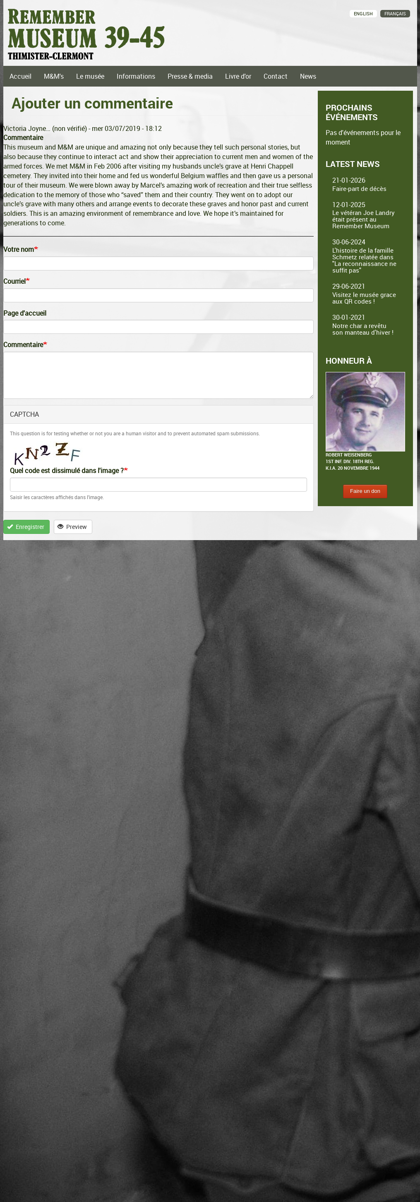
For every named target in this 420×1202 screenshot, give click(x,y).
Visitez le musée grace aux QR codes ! (364, 297)
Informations (136, 76)
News (308, 76)
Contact (276, 76)
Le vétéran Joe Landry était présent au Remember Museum (363, 219)
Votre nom (18, 249)
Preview (72, 527)
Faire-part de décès (359, 188)
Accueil (20, 76)
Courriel (14, 281)
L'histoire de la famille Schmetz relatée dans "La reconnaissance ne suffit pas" (364, 260)
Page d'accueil (24, 313)
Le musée (90, 76)
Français (395, 13)
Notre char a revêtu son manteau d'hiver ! (363, 328)
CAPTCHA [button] (24, 414)
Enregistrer (25, 527)
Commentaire (23, 344)
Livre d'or (238, 76)
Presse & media (190, 76)
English (363, 13)
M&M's (54, 76)
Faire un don (365, 491)
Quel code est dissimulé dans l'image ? (67, 470)
